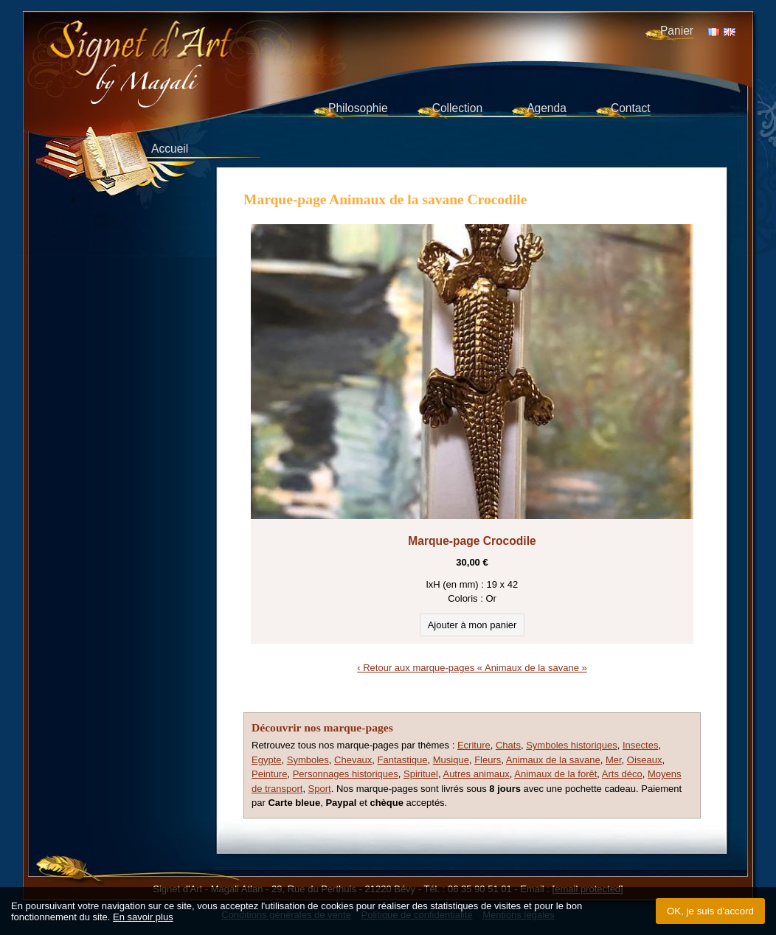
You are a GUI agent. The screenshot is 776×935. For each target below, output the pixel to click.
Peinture (269, 773)
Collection (457, 108)
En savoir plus (143, 916)
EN (729, 32)
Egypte (266, 759)
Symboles (308, 759)
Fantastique (403, 759)
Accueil (169, 148)
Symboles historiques (571, 745)
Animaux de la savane (553, 759)
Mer (614, 759)
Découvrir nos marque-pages (322, 727)
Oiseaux (644, 759)
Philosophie (358, 108)
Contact (631, 108)
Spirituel (420, 773)
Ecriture (474, 745)
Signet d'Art (189, 48)
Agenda (547, 108)
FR (714, 32)
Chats (508, 745)
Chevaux (353, 759)
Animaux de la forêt (555, 773)
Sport (319, 788)
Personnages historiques (345, 773)
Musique (451, 759)
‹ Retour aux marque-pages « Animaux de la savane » (471, 667)
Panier (676, 30)
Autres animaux (476, 773)
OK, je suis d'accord (710, 911)
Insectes (640, 745)
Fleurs (487, 759)
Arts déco (622, 773)
